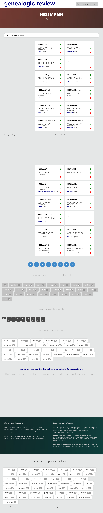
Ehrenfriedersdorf (72, 252)
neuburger (23, 488)
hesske (7, 350)
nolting (38, 488)
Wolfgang (89, 285)
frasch (62, 474)
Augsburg (40, 97)
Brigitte (87, 294)
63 (38, 319)
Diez (68, 206)
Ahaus (39, 51)
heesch (25, 479)
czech (90, 470)
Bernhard (15, 285)
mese (89, 483)
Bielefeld (70, 112)
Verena (20, 290)
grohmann (10, 479)
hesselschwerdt (26, 345)
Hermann (31, 294)
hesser (70, 345)
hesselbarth (51, 341)
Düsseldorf (70, 237)
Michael (7, 294)
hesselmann (9, 345)
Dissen (40, 221)
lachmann (37, 483)
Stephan (33, 290)
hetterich (88, 354)
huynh (55, 479)
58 (33, 319)
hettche (58, 354)
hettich (8, 359)
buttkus (77, 470)
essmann (35, 474)
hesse (24, 341)
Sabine (69, 290)
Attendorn (70, 82)
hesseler (66, 341)
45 (18, 319)
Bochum (40, 176)
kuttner (23, 483)
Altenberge (70, 51)
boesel (64, 470)
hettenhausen (72, 354)
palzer (61, 488)
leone (65, 483)
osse (50, 488)
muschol (9, 488)
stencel (22, 497)
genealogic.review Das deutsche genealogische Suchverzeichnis (51, 369)
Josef (19, 294)
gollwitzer (75, 474)
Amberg (40, 82)
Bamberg (70, 97)
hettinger (21, 359)
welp (70, 497)
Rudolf (81, 290)
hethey (88, 350)
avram (35, 470)
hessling (34, 350)
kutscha (9, 483)
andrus (23, 470)
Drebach (40, 237)
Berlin (39, 112)
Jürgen (76, 285)
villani (59, 497)
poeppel (21, 493)
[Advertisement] (17, 53)
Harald (43, 294)
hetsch (21, 354)
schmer (72, 493)
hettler (34, 359)
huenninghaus (40, 479)
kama (67, 479)
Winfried (8, 290)
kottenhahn (80, 479)
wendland (84, 497)
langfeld (52, 483)
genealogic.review (29, 3)
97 (43, 319)
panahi (74, 488)
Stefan (45, 290)
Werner (28, 285)
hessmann (15, 35)
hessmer (63, 350)
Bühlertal (70, 191)
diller (22, 474)
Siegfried (57, 290)
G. (54, 294)
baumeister (49, 470)
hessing (83, 345)
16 (13, 319)
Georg (65, 285)
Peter (93, 290)
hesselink (81, 341)
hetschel (33, 354)
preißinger (35, 493)
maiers (77, 483)
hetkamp (8, 354)
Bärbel (7, 299)
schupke (9, 497)
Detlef (75, 294)
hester (76, 350)
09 (8, 319)
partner (86, 488)
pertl (8, 493)
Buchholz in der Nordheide (45, 191)
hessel (37, 341)
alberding (10, 470)
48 (23, 319)
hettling (47, 359)
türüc (48, 497)
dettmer (9, 474)
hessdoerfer (9, 341)
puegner (48, 493)
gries (89, 474)
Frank (64, 294)
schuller (86, 493)
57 (28, 319)
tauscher (35, 497)
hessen (42, 345)
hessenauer (56, 345)
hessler (20, 350)
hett (46, 354)
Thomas (53, 285)
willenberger (10, 502)
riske (61, 493)
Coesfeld (40, 206)
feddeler (49, 474)
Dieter (40, 285)
